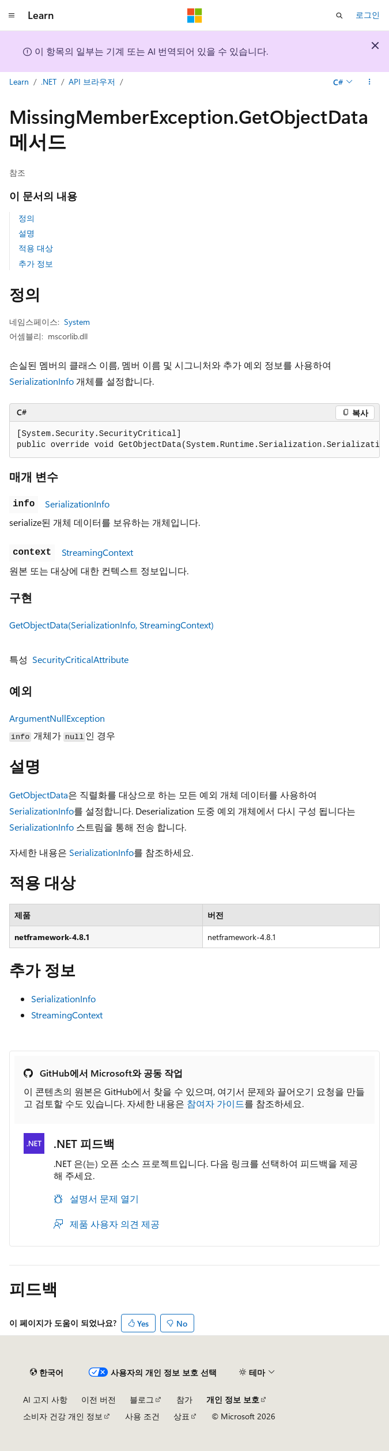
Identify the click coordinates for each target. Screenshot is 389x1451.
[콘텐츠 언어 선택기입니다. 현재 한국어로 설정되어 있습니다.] (46, 1372)
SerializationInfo (41, 381)
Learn (19, 81)
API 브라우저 (92, 81)
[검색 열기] (339, 15)
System (77, 321)
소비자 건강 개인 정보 (63, 1416)
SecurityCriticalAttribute (80, 659)
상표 (181, 1416)
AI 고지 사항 (45, 1399)
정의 (26, 218)
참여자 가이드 (215, 1103)
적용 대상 (35, 248)
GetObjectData (38, 795)
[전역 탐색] (11, 15)
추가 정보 (35, 263)
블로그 (142, 1399)
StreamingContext (97, 552)
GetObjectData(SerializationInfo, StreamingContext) (111, 625)
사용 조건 (142, 1416)
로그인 (368, 14)
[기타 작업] (370, 82)
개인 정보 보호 (232, 1399)
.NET (48, 81)
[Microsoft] (194, 15)
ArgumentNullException (57, 718)
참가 (184, 1399)
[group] (194, 440)
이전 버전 (98, 1399)
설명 (26, 233)
